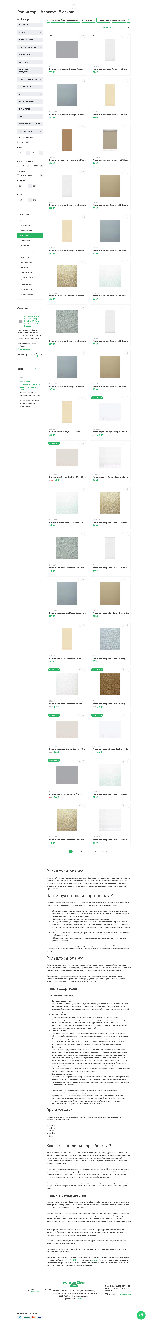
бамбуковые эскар (103, 20)
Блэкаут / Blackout (27, 253)
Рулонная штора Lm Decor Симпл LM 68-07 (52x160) (67, 613)
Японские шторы (27, 289)
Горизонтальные (25, 226)
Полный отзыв (24, 349)
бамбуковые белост (73, 20)
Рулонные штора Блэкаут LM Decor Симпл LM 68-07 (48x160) (67, 386)
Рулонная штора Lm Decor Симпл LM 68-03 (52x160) (67, 658)
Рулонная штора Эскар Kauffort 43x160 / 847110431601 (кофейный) (67, 749)
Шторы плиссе (26, 284)
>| (106, 851)
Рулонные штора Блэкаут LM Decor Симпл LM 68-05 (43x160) (110, 205)
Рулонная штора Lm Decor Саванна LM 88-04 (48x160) (67, 839)
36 (119, 27)
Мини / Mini (25, 257)
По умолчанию (105, 27)
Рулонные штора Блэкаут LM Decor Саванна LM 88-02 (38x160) (110, 295)
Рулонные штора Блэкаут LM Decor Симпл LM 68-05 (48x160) (110, 386)
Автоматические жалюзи (27, 295)
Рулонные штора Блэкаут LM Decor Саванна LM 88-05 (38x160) (67, 341)
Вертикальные (25, 221)
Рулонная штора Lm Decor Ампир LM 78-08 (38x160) (110, 658)
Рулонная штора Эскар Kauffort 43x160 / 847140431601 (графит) (67, 794)
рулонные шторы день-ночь (119, 20)
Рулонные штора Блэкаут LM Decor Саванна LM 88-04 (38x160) (67, 295)
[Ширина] (22, 186)
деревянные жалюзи (88, 20)
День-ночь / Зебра (25, 246)
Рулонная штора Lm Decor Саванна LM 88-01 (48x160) (110, 839)
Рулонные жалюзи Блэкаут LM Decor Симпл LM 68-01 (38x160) (110, 69)
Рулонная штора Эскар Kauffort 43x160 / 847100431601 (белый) (110, 749)
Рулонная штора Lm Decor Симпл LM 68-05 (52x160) (110, 613)
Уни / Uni (24, 267)
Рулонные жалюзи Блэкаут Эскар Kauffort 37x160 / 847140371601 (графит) (33, 321)
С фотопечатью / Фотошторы (27, 278)
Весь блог (39, 369)
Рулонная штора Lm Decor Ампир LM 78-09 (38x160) (110, 703)
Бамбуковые (25, 240)
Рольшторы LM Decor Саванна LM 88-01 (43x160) (110, 477)
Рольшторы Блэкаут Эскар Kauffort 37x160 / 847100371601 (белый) (110, 431)
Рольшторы (24, 235)
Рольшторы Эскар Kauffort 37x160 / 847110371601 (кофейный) (67, 477)
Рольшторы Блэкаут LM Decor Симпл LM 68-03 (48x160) (67, 431)
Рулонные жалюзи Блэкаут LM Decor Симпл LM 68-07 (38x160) (67, 114)
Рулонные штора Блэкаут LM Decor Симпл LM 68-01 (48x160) (110, 341)
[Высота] (22, 200)
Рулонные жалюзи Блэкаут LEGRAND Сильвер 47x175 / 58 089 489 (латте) (110, 159)
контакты (94, 1260)
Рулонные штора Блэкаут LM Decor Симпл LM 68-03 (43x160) (67, 250)
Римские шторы (26, 272)
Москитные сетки (26, 230)
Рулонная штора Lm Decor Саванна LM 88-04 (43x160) (110, 522)
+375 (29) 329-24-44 (72, 1260)
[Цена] (21, 153)
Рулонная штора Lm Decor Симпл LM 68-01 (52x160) (110, 567)
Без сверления (26, 262)
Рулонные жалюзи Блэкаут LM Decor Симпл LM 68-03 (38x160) (110, 114)
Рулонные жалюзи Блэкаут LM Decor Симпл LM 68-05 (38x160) (67, 159)
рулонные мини (58, 20)
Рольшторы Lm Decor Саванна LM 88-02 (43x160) (67, 522)
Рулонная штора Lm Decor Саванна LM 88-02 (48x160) (110, 794)
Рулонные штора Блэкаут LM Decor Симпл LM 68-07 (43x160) (110, 250)
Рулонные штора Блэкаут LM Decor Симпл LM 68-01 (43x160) (67, 205)
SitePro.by (81, 1298)
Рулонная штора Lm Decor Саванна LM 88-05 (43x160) (67, 567)
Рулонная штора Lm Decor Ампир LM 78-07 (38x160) (67, 703)
